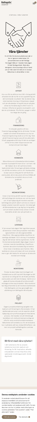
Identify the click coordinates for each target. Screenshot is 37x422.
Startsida (12, 15)
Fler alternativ (23, 417)
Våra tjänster (23, 15)
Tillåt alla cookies (9, 417)
